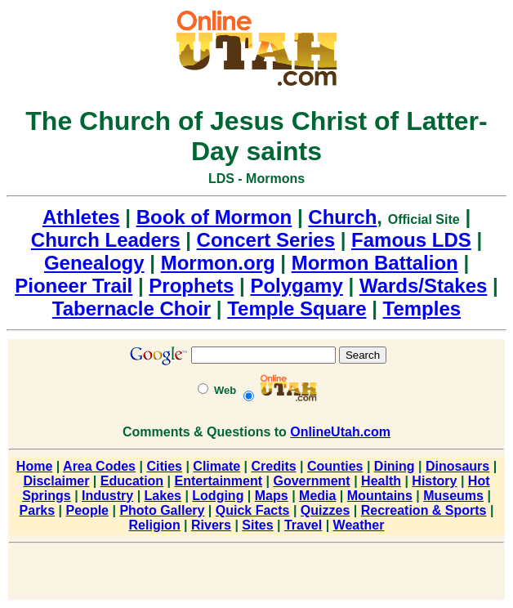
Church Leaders (106, 240)
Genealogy (94, 263)
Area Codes (99, 466)
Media (317, 496)
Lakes (163, 496)
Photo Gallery (161, 510)
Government (311, 481)
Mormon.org (218, 263)
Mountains (380, 496)
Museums (453, 496)
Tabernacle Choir (131, 308)
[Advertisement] (256, 574)
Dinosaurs (457, 466)
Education (131, 481)
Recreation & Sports (424, 510)
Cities (164, 466)
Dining (394, 466)
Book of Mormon (214, 217)
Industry (107, 496)
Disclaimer (56, 481)
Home (34, 466)
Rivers (211, 525)
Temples (422, 308)
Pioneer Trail (73, 286)
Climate (216, 466)
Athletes (81, 217)
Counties (335, 466)
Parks (38, 510)
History (434, 481)
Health (381, 481)
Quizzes (325, 510)
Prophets (191, 286)
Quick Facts (253, 510)
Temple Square (296, 308)
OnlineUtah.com (340, 432)
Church (342, 217)
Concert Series (266, 240)
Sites (257, 525)
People (87, 510)
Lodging (217, 496)
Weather (359, 525)
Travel (303, 525)
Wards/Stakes (423, 286)
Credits (274, 466)
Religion (155, 525)
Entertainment (219, 481)
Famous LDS (411, 240)
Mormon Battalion (375, 263)
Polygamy (296, 286)
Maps (271, 496)
